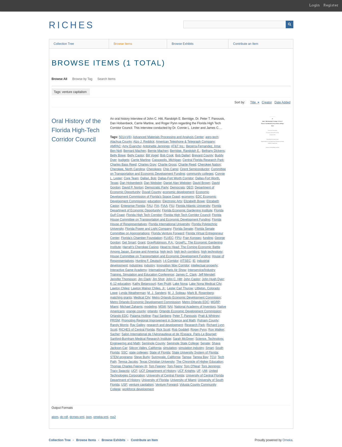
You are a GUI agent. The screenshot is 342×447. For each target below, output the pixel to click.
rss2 (113, 417)
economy (188, 196)
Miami (114, 306)
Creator (267, 102)
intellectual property (204, 265)
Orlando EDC (119, 316)
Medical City (142, 297)
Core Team (131, 178)
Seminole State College (183, 343)
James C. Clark (186, 274)
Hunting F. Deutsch (148, 261)
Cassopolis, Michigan (166, 160)
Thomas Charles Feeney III (128, 366)
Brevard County (202, 155)
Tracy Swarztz (120, 371)
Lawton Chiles (119, 288)
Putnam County (207, 320)
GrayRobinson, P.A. (160, 242)
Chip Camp (170, 169)
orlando (152, 311)
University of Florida (155, 380)
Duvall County (151, 192)
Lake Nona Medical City (205, 284)
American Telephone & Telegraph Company (185, 141)
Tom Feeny (174, 366)
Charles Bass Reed (123, 164)
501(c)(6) (125, 137)
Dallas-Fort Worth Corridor (176, 178)
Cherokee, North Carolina (127, 169)
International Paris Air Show (167, 270)
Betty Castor (135, 155)
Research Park (195, 325)
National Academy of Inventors (195, 306)
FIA (156, 206)
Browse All (59, 79)
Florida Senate (183, 229)
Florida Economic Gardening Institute (187, 210)
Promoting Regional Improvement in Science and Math (158, 320)
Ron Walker (216, 329)
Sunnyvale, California (166, 357)
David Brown (201, 183)
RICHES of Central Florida (137, 329)
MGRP (215, 302)
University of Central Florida (165, 375)
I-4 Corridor (171, 261)
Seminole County (153, 343)
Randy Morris (119, 325)
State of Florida (159, 352)
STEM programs (121, 357)
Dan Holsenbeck (131, 183)
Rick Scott (163, 329)
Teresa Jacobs (128, 361)
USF (124, 384)
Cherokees (153, 169)
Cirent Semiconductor (194, 169)
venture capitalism (141, 384)
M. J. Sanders (156, 293)
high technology (211, 251)
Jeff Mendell (206, 274)
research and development (165, 325)
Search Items (107, 79)
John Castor (192, 279)
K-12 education (120, 284)
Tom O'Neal (192, 366)
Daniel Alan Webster (177, 183)
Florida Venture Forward (167, 233)
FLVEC (168, 238)
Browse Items (123, 44)
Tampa (186, 357)
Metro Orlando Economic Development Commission (145, 302)
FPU (178, 238)
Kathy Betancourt (144, 284)
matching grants (121, 297)
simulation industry (191, 348)
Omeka (287, 440)
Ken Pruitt (164, 284)
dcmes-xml (77, 417)
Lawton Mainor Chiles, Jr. (148, 288)
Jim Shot (158, 279)
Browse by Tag (82, 79)
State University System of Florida (195, 352)
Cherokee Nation (209, 164)
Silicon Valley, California (145, 348)
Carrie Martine (140, 160)
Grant (141, 242)
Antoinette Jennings (156, 146)
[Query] (238, 24)
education (154, 201)
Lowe (114, 293)
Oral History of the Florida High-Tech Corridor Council (76, 130)
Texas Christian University (156, 361)
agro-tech (212, 137)
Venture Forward (166, 384)
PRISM (115, 320)
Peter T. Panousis (185, 316)
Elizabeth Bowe (194, 201)
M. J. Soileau (176, 293)
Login (314, 5)
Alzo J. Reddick (143, 141)
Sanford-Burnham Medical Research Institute (140, 339)
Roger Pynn (198, 329)
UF (199, 371)
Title (253, 102)
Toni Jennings (210, 366)
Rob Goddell (180, 329)
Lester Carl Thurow (180, 288)
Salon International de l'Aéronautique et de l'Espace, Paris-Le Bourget (168, 334)
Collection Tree (64, 44)
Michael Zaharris (131, 306)
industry (149, 265)
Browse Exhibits (182, 44)
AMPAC (115, 146)
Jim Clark (144, 279)
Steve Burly (142, 357)
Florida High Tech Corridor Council (186, 215)
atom (55, 417)
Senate (205, 343)
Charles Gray (147, 164)
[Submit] (289, 24)
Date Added (283, 102)
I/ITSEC (185, 261)
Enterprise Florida (133, 206)
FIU (171, 206)
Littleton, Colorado (207, 288)
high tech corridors (186, 251)
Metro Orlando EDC (195, 302)
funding (208, 238)
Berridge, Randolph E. (185, 151)
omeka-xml (100, 417)
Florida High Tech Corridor (144, 215)
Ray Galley (137, 325)
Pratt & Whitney (209, 316)
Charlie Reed (187, 164)
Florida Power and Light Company (148, 229)
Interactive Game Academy (128, 270)
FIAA (164, 206)
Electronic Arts (172, 201)
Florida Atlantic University (193, 206)
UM (204, 371)
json (89, 417)
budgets (123, 160)
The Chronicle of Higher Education (199, 361)
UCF (134, 371)
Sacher (115, 334)
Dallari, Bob (148, 178)
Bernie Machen (158, 151)
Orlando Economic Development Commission (190, 311)
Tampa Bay (200, 357)
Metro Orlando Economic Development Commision (186, 297)
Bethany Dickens (213, 151)
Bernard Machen (135, 151)
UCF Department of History (157, 371)
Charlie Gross (167, 164)
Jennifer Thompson (123, 279)
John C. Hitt (174, 279)
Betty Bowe (118, 155)
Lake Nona (180, 284)
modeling (150, 306)
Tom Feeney (157, 366)
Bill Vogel (152, 155)
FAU (150, 206)
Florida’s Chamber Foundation (141, 238)
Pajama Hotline (140, 316)
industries (135, 265)
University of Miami (183, 380)
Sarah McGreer (183, 339)
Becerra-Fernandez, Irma (203, 146)
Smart (210, 348)
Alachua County (121, 141)
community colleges (200, 173)
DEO (189, 187)
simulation (170, 348)
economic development (178, 192)
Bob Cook (167, 155)
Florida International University (169, 224)
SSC (124, 352)
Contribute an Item (245, 44)
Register (330, 5)
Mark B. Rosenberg (200, 293)
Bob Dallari (182, 155)
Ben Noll (116, 151)
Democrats (177, 187)
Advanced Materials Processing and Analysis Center (168, 137)
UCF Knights (186, 371)
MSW (162, 306)
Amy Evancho (131, 146)
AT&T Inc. (177, 146)
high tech (166, 251)
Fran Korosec (192, 238)
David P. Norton (132, 187)
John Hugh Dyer (213, 279)
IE (194, 261)
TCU (213, 357)
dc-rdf (64, 417)
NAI (170, 306)
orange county (136, 311)
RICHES (71, 25)
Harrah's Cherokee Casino (140, 247)
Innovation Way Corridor (173, 265)
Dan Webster (153, 183)
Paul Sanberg (162, 316)
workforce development (138, 389)
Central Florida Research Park (203, 160)
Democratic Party (156, 187)
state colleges (138, 352)
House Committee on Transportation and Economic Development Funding (160, 256)
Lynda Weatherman (132, 293)
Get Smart (129, 242)
